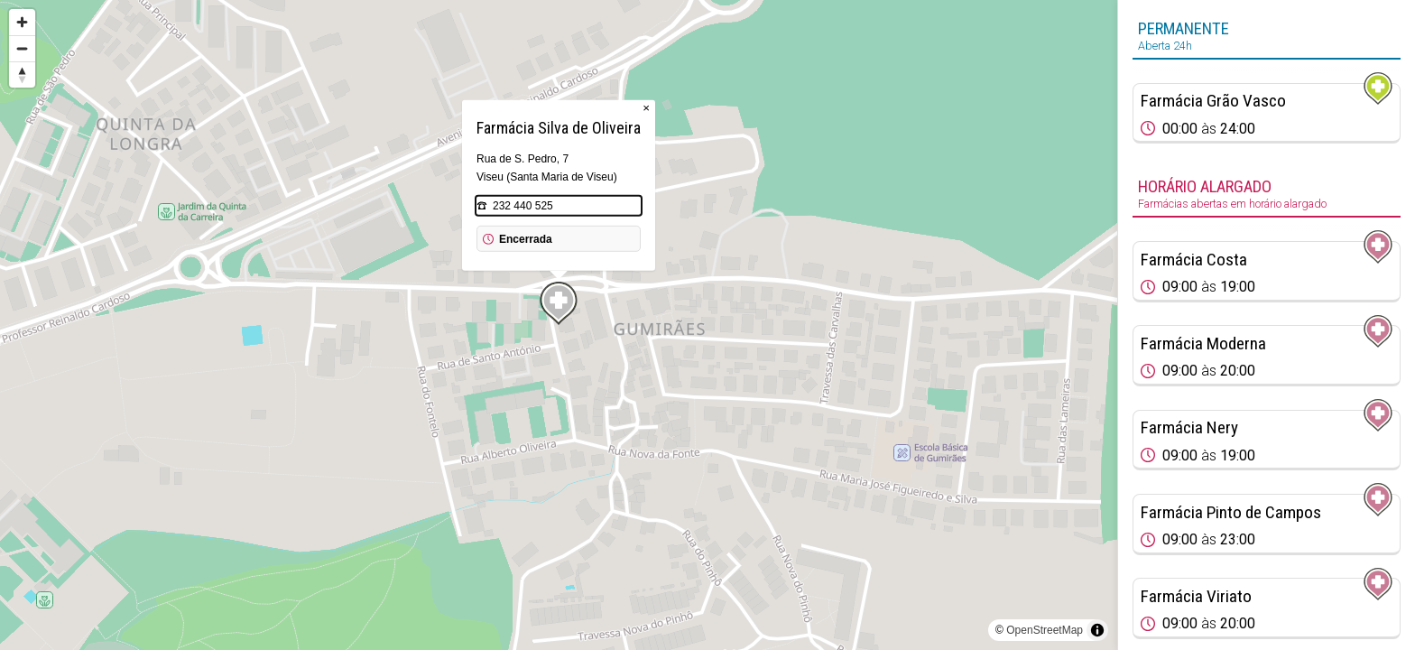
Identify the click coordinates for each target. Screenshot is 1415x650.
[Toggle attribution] (1097, 630)
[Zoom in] (22, 22)
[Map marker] (559, 303)
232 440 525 (523, 206)
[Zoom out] (22, 48)
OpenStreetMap (1044, 630)
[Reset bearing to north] (22, 74)
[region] (558, 325)
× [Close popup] (646, 108)
